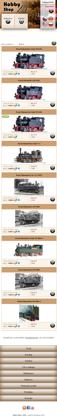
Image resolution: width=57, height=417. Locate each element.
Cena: (47, 6)
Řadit (21, 44)
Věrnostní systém (28, 386)
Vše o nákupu (28, 367)
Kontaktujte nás (31, 337)
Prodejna (28, 392)
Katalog (28, 355)
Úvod (28, 348)
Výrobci (28, 361)
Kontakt (28, 398)
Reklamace (28, 373)
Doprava (28, 379)
